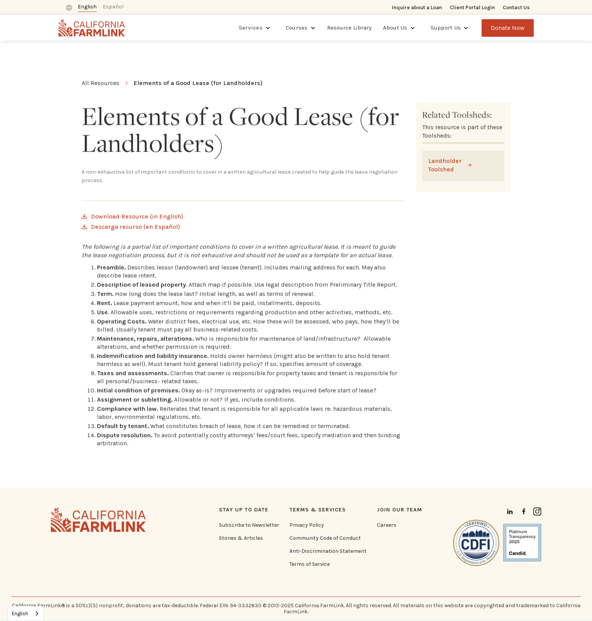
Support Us (446, 27)
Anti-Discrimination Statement (328, 551)
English (20, 613)
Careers (386, 525)
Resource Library (349, 27)
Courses (297, 27)
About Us (395, 27)
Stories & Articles (241, 538)
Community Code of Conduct (325, 538)
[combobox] (26, 613)
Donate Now (508, 27)
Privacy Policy (306, 525)
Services (251, 27)
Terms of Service (309, 564)
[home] (91, 28)
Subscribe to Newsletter (249, 525)
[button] (254, 27)
